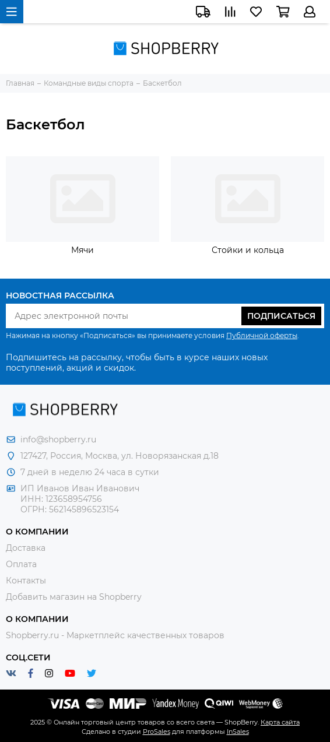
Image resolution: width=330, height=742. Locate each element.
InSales (238, 731)
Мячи (82, 250)
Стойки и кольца (248, 250)
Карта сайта (280, 722)
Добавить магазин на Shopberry (74, 597)
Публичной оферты (261, 335)
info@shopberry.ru (58, 439)
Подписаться (281, 316)
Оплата (21, 564)
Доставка (25, 548)
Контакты (26, 580)
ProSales (156, 731)
